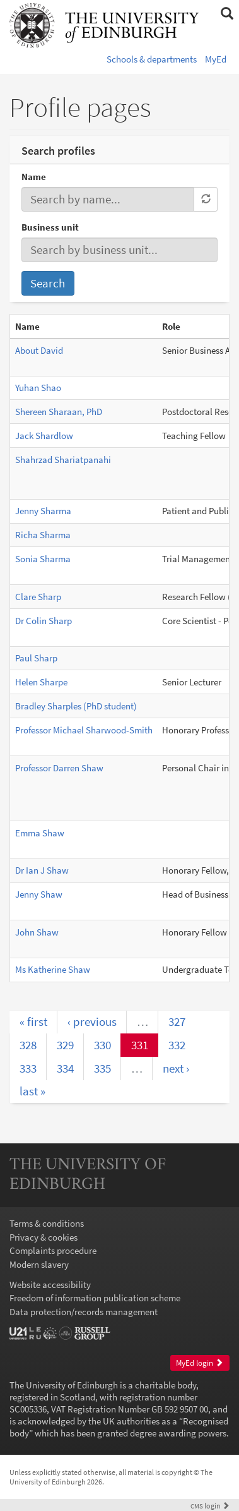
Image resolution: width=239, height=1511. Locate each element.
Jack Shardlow (44, 436)
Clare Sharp (38, 597)
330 (102, 1044)
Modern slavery (39, 1264)
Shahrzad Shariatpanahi (63, 460)
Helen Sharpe (41, 682)
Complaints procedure (52, 1250)
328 (28, 1044)
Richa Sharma (43, 535)
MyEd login (199, 1362)
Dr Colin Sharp (43, 621)
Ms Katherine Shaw (52, 969)
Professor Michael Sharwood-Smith (84, 730)
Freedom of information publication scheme (94, 1298)
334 (65, 1068)
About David (39, 350)
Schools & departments (152, 59)
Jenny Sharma (43, 511)
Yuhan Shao (38, 388)
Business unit (50, 227)
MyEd (215, 59)
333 (28, 1068)
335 (102, 1068)
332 (176, 1044)
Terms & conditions (46, 1223)
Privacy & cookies (43, 1237)
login (210, 1505)
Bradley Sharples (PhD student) (76, 706)
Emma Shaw (39, 833)
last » (32, 1091)
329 (65, 1044)
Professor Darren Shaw (59, 768)
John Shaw (37, 932)
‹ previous (92, 1021)
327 (176, 1021)
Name (33, 177)
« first (33, 1021)
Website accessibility (50, 1285)
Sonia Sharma (43, 559)
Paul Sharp (36, 658)
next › (176, 1068)
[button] (226, 14)
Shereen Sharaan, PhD (58, 412)
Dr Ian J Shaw (42, 870)
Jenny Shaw (38, 894)
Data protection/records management (83, 1312)
